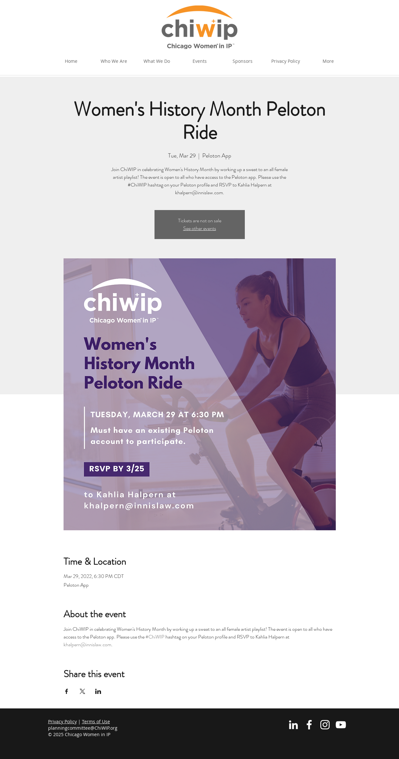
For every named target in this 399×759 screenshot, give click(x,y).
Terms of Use (96, 721)
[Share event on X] (82, 691)
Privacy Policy (62, 721)
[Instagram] (325, 724)
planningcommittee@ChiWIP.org (82, 728)
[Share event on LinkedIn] (98, 691)
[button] (156, 61)
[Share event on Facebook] (67, 691)
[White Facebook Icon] (309, 724)
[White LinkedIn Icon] (293, 724)
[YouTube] (340, 724)
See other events (199, 228)
